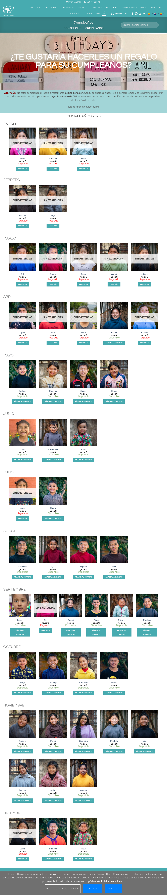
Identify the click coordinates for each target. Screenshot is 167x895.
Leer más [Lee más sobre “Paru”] (83, 343)
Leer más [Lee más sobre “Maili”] (22, 169)
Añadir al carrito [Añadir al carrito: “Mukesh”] (83, 401)
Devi (83, 849)
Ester (83, 274)
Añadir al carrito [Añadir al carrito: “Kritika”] (22, 460)
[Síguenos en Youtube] (144, 13)
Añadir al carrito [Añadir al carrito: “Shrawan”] (22, 577)
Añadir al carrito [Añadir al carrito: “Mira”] (144, 751)
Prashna (147, 620)
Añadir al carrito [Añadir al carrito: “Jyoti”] (53, 577)
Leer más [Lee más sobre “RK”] (22, 284)
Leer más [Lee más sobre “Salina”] (22, 859)
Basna (84, 449)
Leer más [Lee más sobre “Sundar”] (53, 284)
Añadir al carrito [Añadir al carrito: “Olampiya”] (83, 751)
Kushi (83, 158)
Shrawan (22, 567)
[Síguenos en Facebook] (132, 13)
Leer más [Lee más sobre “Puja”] (53, 226)
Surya (22, 682)
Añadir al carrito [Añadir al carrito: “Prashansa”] (83, 693)
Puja (53, 215)
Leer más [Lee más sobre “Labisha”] (144, 284)
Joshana (22, 790)
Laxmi (114, 332)
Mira (145, 741)
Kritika (22, 449)
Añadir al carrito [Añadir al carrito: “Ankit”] (114, 577)
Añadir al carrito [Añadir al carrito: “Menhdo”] (114, 751)
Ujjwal (22, 332)
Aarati (114, 274)
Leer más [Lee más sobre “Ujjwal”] (22, 343)
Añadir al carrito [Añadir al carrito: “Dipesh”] (83, 577)
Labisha (144, 274)
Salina (22, 849)
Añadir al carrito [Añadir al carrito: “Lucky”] (19, 632)
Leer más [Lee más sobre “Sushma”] (53, 169)
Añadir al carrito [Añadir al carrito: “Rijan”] (96, 632)
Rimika (53, 332)
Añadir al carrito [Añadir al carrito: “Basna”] (83, 460)
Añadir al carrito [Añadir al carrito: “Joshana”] (22, 800)
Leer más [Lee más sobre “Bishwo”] (144, 343)
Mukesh (83, 391)
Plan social (52, 8)
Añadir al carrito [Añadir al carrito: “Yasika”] (53, 800)
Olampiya (83, 741)
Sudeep (22, 391)
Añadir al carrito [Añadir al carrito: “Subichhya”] (53, 460)
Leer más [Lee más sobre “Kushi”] (83, 169)
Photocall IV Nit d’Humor (106, 8)
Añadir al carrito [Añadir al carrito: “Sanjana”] (22, 751)
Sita (45, 620)
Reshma (53, 391)
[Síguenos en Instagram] (136, 13)
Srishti (71, 620)
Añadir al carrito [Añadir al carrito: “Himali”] (114, 401)
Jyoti (53, 567)
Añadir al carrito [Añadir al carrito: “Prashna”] (147, 632)
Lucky (20, 620)
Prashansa (84, 682)
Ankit (114, 567)
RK (22, 274)
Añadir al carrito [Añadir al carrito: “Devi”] (83, 859)
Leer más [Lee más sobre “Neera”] (22, 518)
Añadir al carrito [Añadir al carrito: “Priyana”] (121, 632)
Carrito (74, 14)
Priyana (121, 620)
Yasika (53, 790)
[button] (96, 14)
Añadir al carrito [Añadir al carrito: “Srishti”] (70, 632)
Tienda (144, 8)
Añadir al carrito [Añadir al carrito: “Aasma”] (83, 800)
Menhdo (114, 741)
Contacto (157, 8)
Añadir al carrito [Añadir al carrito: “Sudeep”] (22, 401)
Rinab (53, 508)
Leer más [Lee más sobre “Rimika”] (53, 343)
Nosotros (36, 8)
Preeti (53, 741)
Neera (22, 508)
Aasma (83, 790)
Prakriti (22, 215)
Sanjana (22, 741)
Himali (114, 391)
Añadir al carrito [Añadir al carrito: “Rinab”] (53, 518)
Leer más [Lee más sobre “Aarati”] (114, 284)
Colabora (84, 8)
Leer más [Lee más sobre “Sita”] (45, 630)
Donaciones (72, 28)
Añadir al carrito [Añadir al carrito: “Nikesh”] (114, 693)
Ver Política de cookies (109, 881)
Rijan (96, 620)
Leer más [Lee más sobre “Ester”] (83, 284)
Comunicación (129, 8)
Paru (83, 332)
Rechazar (92, 889)
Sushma (53, 158)
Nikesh (114, 682)
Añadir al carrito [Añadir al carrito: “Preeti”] (53, 751)
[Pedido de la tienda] (140, 25)
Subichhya (53, 449)
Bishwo (144, 332)
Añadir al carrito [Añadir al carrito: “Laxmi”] (114, 343)
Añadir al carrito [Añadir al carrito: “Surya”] (22, 693)
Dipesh (83, 567)
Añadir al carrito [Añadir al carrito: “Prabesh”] (53, 859)
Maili (22, 158)
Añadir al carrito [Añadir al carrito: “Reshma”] (53, 401)
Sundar (53, 274)
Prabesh (53, 849)
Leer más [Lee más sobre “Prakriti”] (22, 226)
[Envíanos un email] (140, 13)
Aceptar (113, 889)
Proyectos (68, 8)
